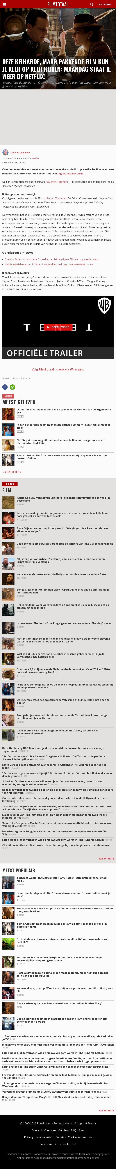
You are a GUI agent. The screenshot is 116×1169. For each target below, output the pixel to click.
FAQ (73, 1130)
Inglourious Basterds (70, 173)
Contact (37, 1130)
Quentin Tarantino (58, 181)
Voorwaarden (44, 1137)
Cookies (60, 1137)
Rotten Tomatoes (57, 198)
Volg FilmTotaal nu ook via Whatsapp (58, 369)
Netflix (35, 158)
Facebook (46, 1144)
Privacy (28, 1137)
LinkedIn (64, 1144)
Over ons (50, 1130)
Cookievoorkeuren (80, 1137)
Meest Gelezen (13, 472)
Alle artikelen (106, 858)
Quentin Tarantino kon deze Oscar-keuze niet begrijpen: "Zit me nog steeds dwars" (52, 259)
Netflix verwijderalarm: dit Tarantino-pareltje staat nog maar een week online (49, 264)
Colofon (63, 1130)
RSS (74, 1144)
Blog (81, 1130)
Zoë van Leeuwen (20, 152)
